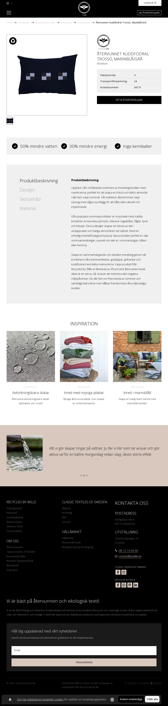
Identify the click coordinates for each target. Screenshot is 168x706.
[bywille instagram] (123, 585)
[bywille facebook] (118, 585)
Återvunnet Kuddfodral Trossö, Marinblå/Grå (121, 22)
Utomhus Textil (15, 527)
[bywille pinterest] (129, 585)
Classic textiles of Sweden (21, 552)
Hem (9, 22)
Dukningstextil (14, 508)
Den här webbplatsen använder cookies (40, 699)
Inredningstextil (15, 517)
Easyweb (155, 683)
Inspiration (30, 387)
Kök (64, 517)
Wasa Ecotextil (15, 548)
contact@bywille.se (130, 556)
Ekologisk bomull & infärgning (78, 548)
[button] (81, 475)
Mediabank (13, 566)
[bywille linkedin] (135, 585)
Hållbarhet (68, 538)
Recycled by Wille (45, 22)
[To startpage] (84, 9)
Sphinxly (131, 683)
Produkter (24, 22)
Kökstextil (12, 512)
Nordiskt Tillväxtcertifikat (20, 562)
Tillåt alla (152, 699)
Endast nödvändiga (131, 699)
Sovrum (66, 522)
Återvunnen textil (72, 543)
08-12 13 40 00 (128, 550)
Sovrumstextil (14, 531)
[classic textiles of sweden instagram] (123, 572)
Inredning (66, 22)
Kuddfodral (83, 22)
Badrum (66, 508)
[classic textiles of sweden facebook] (118, 572)
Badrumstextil (14, 522)
